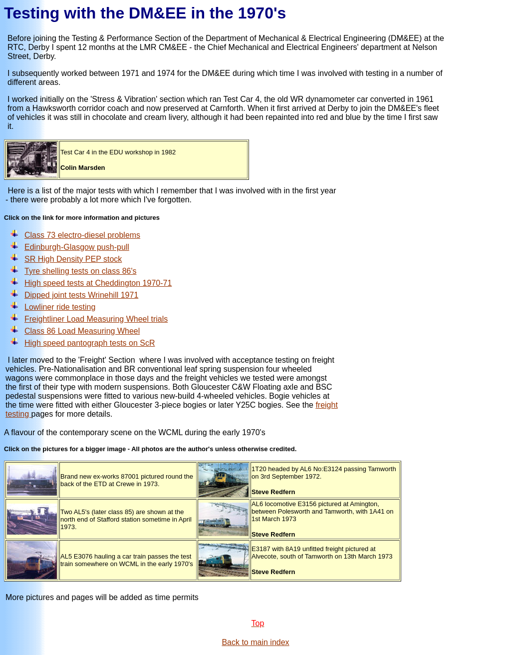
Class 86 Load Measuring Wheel (82, 331)
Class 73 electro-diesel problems (82, 235)
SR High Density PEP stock (73, 259)
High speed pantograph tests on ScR (89, 343)
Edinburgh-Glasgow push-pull (76, 247)
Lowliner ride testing (59, 307)
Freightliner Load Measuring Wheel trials (96, 319)
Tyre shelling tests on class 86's (80, 271)
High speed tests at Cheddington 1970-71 (98, 283)
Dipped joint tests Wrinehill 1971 (81, 295)
